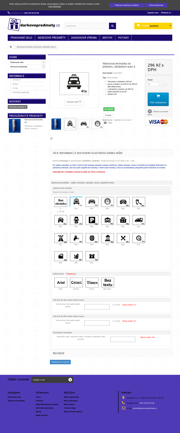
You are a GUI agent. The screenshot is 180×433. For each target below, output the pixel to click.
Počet (150, 80)
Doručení (16, 80)
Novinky (15, 101)
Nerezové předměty (51, 37)
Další (51, 138)
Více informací (54, 6)
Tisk (110, 123)
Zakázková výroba (84, 37)
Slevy (38, 397)
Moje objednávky (71, 397)
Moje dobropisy (70, 401)
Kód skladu (107, 73)
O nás (15, 88)
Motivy (107, 37)
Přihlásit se (166, 13)
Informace (16, 76)
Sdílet (108, 115)
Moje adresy (69, 404)
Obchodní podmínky (20, 92)
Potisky (123, 37)
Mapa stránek (42, 415)
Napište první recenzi (122, 120)
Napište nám (153, 13)
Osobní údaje (70, 408)
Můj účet (69, 392)
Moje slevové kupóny (73, 412)
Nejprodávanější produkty (47, 404)
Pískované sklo (21, 37)
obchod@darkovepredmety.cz (145, 408)
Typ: (104, 78)
